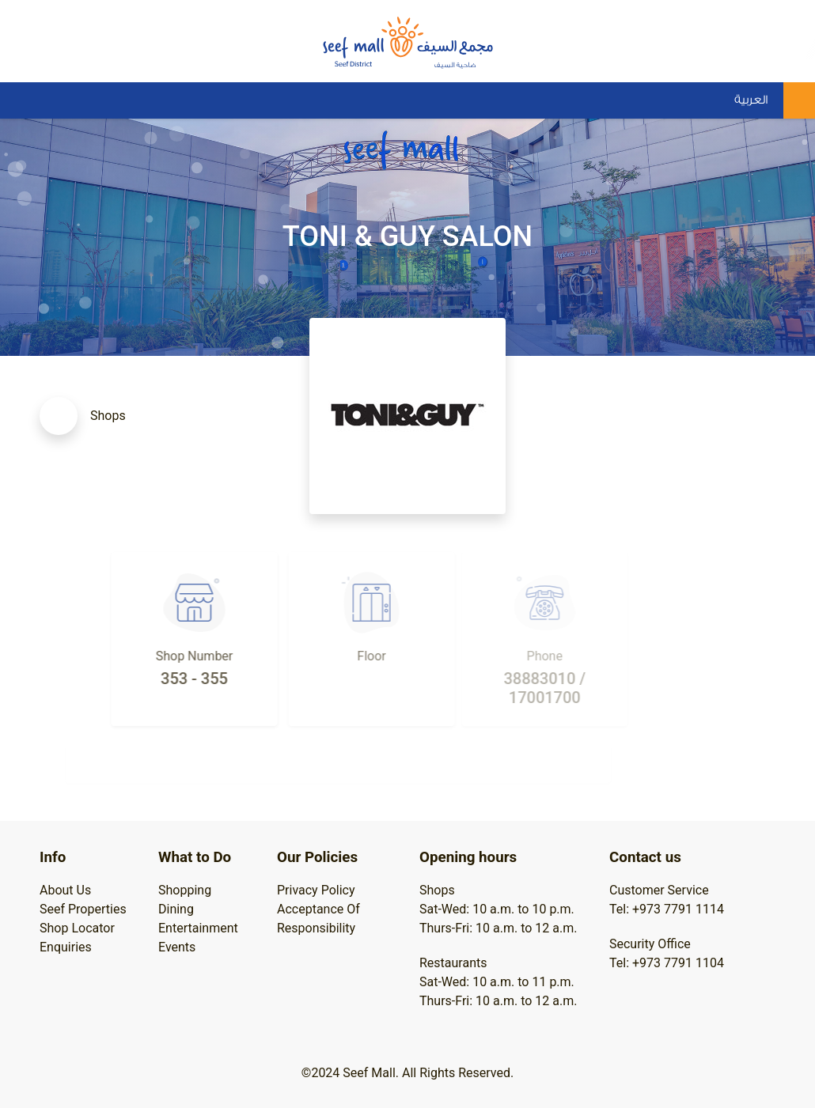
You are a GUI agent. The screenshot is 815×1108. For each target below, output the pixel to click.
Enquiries (66, 947)
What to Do (194, 857)
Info (53, 857)
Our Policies (317, 857)
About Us (65, 890)
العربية (751, 100)
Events (176, 947)
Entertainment (198, 928)
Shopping (184, 890)
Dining (176, 909)
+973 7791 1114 (678, 909)
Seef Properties (83, 909)
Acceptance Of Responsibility (318, 919)
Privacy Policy (316, 890)
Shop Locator (77, 928)
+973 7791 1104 (678, 962)
